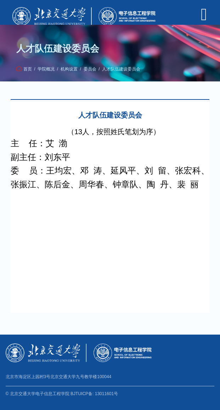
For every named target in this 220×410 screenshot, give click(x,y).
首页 (27, 69)
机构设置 (69, 69)
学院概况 (46, 69)
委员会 (90, 69)
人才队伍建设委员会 (121, 69)
